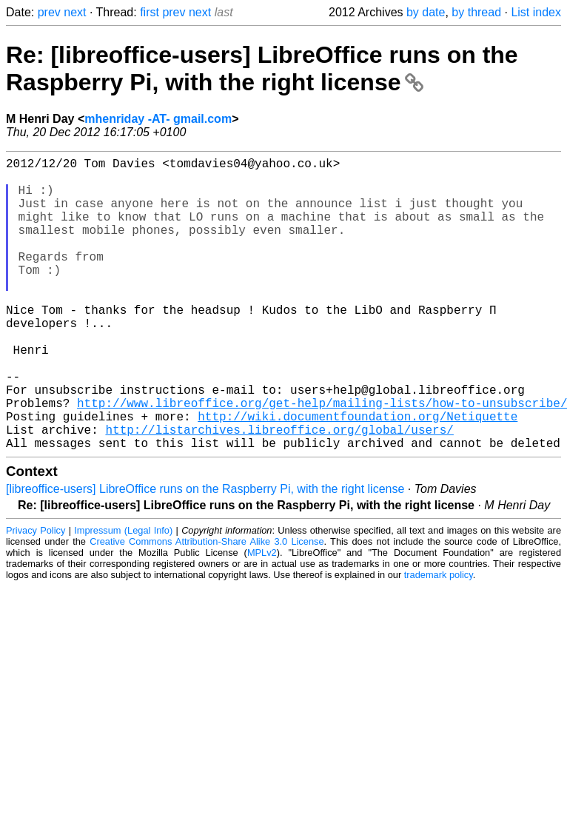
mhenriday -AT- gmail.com (158, 119)
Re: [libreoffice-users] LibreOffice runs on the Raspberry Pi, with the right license (262, 68)
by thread (476, 12)
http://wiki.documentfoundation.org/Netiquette (357, 475)
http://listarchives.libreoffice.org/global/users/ (279, 491)
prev (49, 12)
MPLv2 (262, 617)
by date (425, 12)
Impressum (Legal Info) (123, 595)
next (75, 12)
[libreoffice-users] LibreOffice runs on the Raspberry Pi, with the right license (205, 554)
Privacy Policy (35, 595)
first (149, 12)
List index (536, 12)
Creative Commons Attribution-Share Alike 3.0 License (206, 606)
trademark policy (438, 639)
